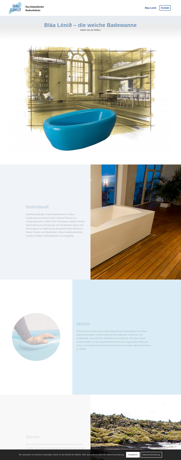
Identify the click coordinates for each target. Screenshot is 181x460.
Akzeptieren (133, 455)
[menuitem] (150, 8)
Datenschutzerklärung (151, 455)
